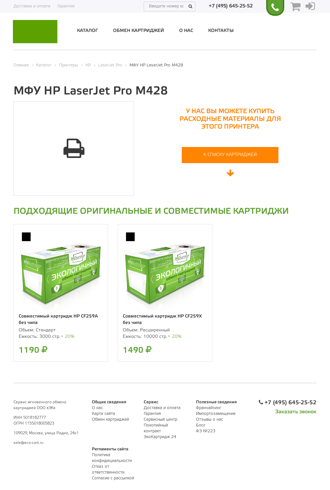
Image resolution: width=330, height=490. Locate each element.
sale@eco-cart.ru (29, 443)
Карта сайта (103, 414)
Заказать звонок (295, 411)
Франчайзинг (208, 408)
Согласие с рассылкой (113, 478)
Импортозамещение (216, 414)
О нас (186, 31)
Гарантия (65, 6)
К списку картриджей (230, 155)
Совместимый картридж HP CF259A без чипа (58, 319)
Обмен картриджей (138, 31)
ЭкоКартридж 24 (160, 437)
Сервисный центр (160, 419)
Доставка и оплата (32, 6)
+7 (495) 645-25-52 (231, 6)
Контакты (221, 31)
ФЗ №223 (205, 431)
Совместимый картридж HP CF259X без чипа (162, 319)
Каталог (87, 31)
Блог (200, 425)
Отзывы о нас (209, 419)
